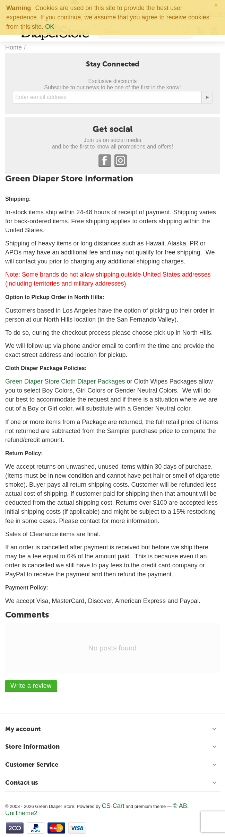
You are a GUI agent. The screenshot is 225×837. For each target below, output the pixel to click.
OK (49, 26)
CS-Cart (113, 805)
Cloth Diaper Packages (92, 381)
